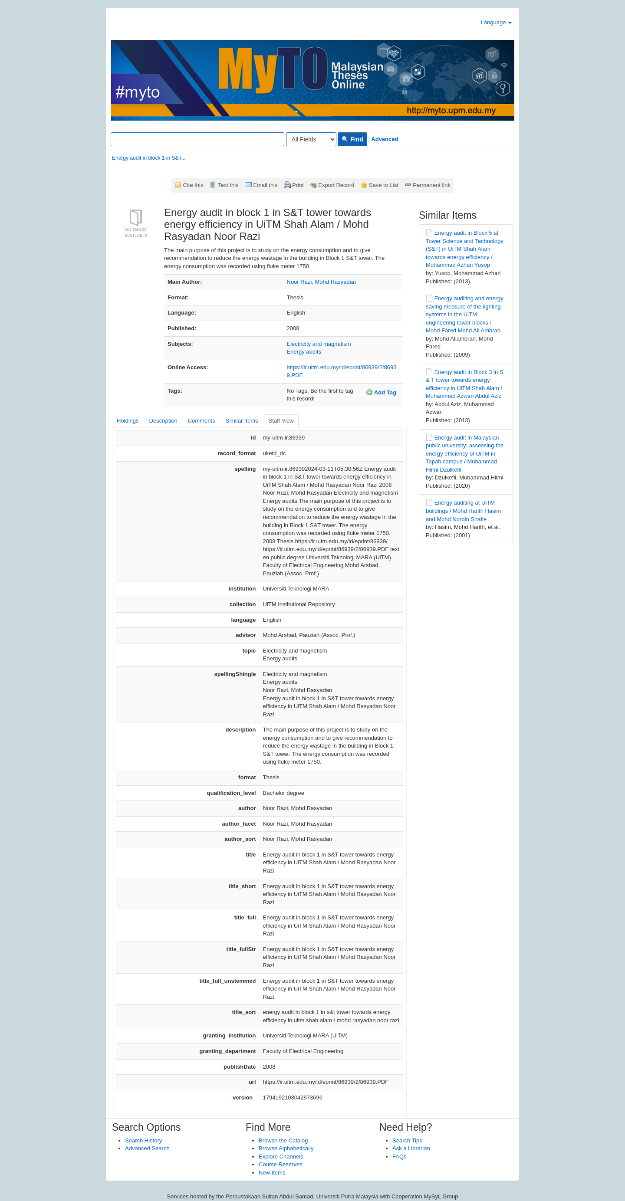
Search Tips (407, 1140)
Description (163, 420)
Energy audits (304, 351)
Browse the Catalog (283, 1140)
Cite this (193, 185)
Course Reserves (280, 1164)
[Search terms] (197, 139)
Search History (143, 1140)
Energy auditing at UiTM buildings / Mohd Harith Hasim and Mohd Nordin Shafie (463, 510)
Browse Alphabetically (286, 1148)
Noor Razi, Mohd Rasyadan (321, 282)
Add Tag (381, 392)
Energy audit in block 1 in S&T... (148, 158)
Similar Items (241, 420)
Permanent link (432, 185)
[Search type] (311, 139)
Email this (265, 185)
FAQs (399, 1156)
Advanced (384, 139)
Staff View (281, 420)
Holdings (128, 420)
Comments (201, 420)
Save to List (383, 185)
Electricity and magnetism (319, 344)
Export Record (336, 185)
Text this (228, 185)
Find (352, 139)
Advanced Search (147, 1148)
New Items (272, 1172)
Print (298, 185)
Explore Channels (281, 1156)
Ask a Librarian (411, 1148)
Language (496, 22)
